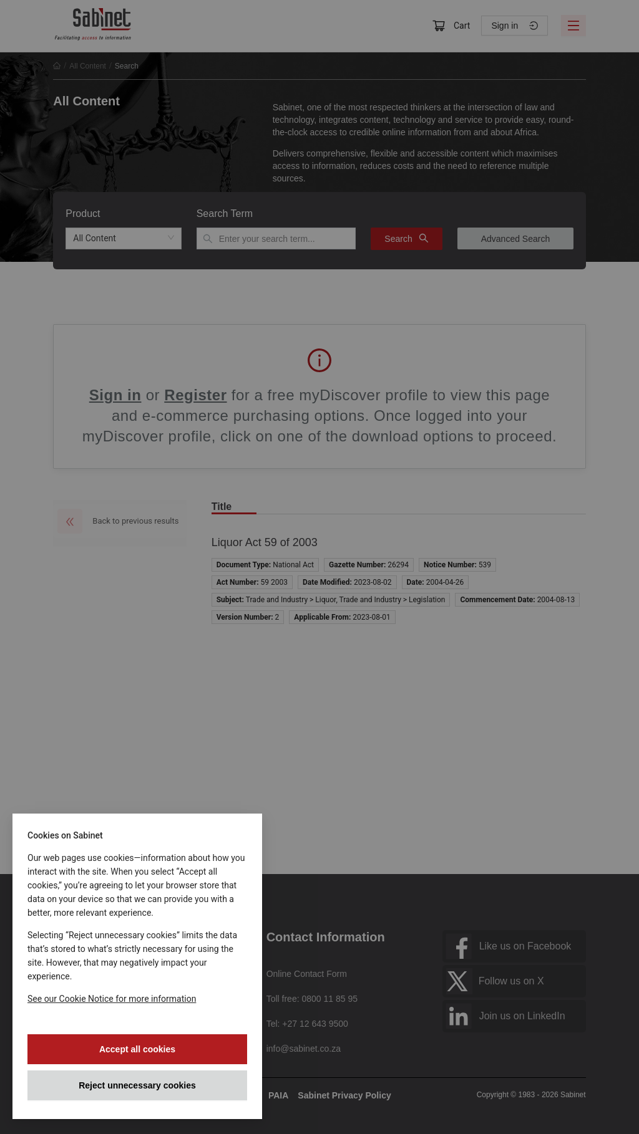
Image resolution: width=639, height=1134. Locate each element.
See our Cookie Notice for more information (111, 999)
